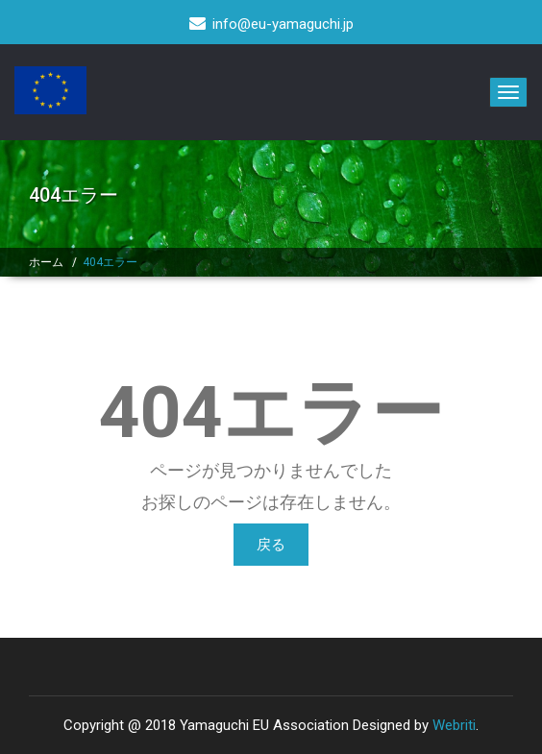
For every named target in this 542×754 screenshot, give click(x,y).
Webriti (454, 725)
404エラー (110, 262)
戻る (271, 544)
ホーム (46, 262)
